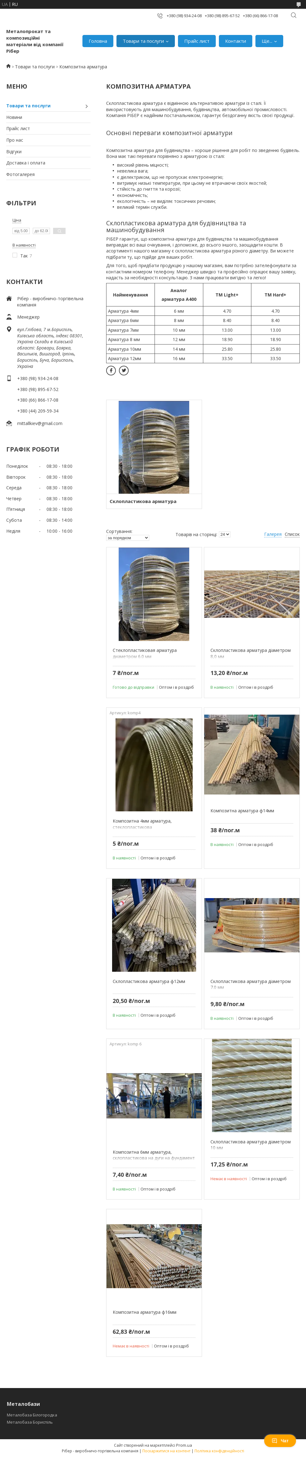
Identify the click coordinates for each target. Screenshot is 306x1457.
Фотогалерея (20, 174)
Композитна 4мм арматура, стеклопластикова (142, 824)
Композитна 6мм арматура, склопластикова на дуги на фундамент (154, 1155)
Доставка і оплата (25, 163)
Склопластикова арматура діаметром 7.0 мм (250, 984)
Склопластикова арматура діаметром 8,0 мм (250, 653)
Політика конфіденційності (219, 1451)
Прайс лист (197, 41)
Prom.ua (184, 1445)
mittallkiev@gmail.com (39, 423)
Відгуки (14, 151)
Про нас (14, 140)
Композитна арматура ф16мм (144, 1312)
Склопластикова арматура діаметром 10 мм (250, 1145)
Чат (280, 1441)
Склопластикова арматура (143, 501)
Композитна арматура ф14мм (242, 811)
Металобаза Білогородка (32, 1415)
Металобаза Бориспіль (30, 1422)
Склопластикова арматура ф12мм (149, 981)
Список (292, 534)
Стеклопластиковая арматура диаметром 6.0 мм (145, 653)
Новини (14, 117)
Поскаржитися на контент (166, 1451)
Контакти (235, 41)
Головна (98, 41)
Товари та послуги (143, 41)
